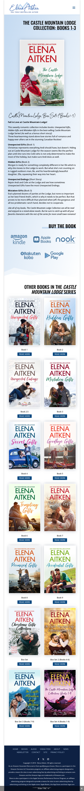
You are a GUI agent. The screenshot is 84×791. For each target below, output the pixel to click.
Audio (34, 749)
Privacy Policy (57, 752)
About (57, 749)
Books (24, 749)
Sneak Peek (45, 749)
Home (15, 749)
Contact (36, 752)
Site (45, 752)
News (65, 749)
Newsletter (22, 752)
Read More (24, 354)
